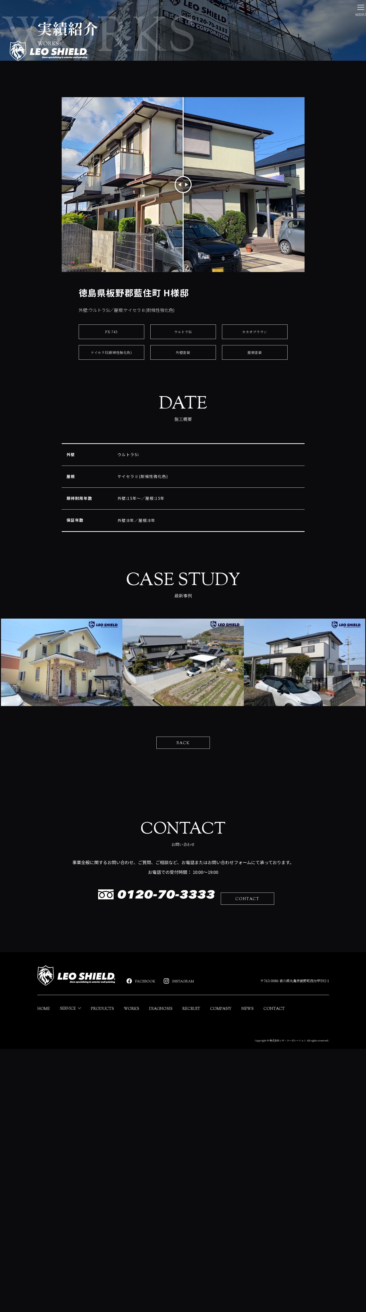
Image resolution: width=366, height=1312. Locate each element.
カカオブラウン (254, 429)
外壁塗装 (183, 449)
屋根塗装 (255, 449)
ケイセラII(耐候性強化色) (111, 449)
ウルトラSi (183, 429)
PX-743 (111, 429)
